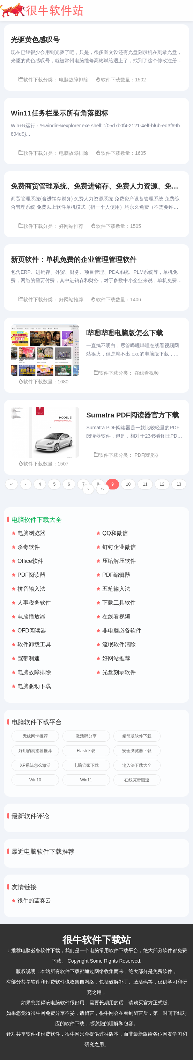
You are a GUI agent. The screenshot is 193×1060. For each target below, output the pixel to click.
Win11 (86, 780)
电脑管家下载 (86, 765)
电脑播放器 (31, 617)
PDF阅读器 (31, 575)
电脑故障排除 (34, 673)
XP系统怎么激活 (35, 765)
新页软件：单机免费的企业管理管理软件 (73, 260)
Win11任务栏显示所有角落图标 (59, 113)
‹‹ (11, 484)
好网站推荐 (116, 659)
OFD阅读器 (31, 631)
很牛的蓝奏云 (34, 901)
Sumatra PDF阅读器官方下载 (132, 415)
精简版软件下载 (136, 736)
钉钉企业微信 (119, 547)
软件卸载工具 (34, 645)
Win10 (35, 780)
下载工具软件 (119, 603)
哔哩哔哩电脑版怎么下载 (124, 333)
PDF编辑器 (116, 575)
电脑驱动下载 (34, 687)
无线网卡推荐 (35, 736)
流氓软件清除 (119, 645)
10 (128, 484)
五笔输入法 (116, 589)
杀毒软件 (28, 547)
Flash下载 (86, 751)
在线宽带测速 (136, 780)
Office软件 (30, 561)
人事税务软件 (34, 603)
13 (179, 484)
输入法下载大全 (136, 765)
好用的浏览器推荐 (35, 751)
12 (162, 484)
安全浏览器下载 (136, 751)
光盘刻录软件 (119, 673)
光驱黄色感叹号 (35, 39)
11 (145, 484)
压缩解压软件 (119, 561)
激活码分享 (86, 736)
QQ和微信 (115, 533)
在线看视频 (116, 617)
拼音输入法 (31, 589)
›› (102, 489)
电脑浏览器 (31, 533)
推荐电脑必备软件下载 (35, 950)
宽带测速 (28, 659)
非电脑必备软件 (121, 631)
